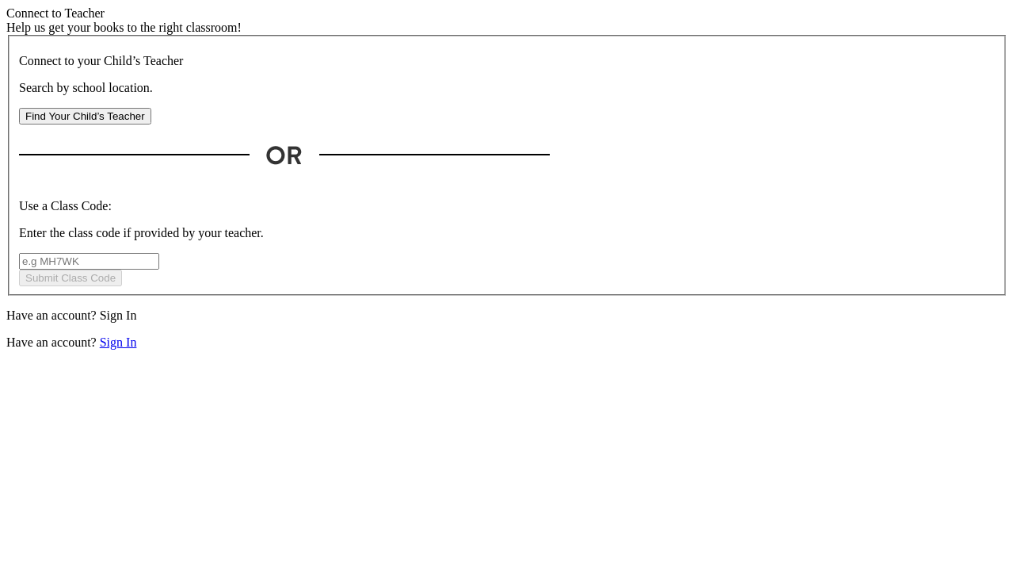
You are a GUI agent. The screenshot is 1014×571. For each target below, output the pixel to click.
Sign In (118, 315)
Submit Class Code (70, 278)
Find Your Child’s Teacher (85, 116)
